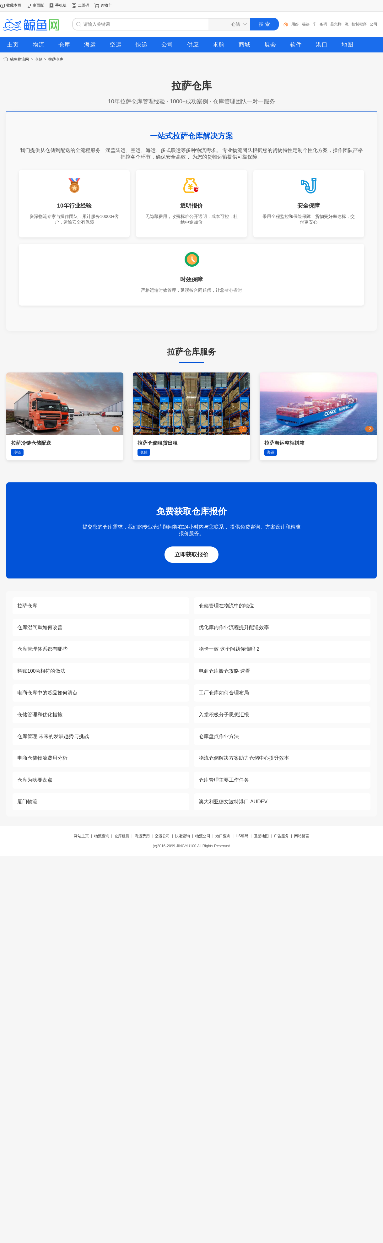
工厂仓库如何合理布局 (224, 692)
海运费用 (142, 836)
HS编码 (242, 836)
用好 (295, 24)
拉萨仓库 (55, 59)
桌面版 (38, 5)
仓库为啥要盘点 (34, 780)
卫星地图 (261, 836)
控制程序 (359, 24)
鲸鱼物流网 (19, 59)
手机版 (61, 5)
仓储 (38, 59)
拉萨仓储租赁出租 (158, 443)
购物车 (106, 5)
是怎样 (336, 24)
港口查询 (222, 836)
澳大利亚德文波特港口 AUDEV (233, 801)
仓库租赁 (121, 836)
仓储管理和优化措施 (39, 714)
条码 (323, 24)
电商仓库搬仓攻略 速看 (224, 671)
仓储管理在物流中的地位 (226, 605)
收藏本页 (13, 5)
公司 (373, 24)
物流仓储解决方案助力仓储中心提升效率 (244, 758)
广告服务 (281, 836)
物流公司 (202, 836)
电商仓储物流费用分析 (42, 758)
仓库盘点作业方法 (219, 736)
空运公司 (162, 836)
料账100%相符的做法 (41, 671)
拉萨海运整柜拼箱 (284, 443)
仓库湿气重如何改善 (39, 627)
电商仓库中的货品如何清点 (47, 692)
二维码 (83, 5)
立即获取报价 (191, 554)
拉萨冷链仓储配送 (31, 443)
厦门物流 (27, 801)
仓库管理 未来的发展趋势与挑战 (53, 736)
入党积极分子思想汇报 (224, 714)
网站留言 (301, 836)
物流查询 (101, 836)
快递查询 (182, 836)
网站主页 (81, 836)
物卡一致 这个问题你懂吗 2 (229, 649)
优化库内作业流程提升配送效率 (234, 627)
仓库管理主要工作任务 (224, 780)
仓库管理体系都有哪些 (42, 649)
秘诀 (306, 24)
